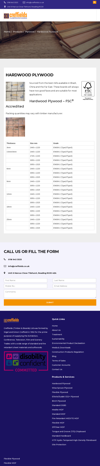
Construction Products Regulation (68, 352)
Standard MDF (58, 414)
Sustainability (58, 339)
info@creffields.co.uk (35, 2)
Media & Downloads (61, 347)
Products (17, 32)
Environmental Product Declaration (68, 343)
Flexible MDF (58, 423)
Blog (54, 356)
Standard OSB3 (59, 405)
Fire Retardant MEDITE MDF (65, 418)
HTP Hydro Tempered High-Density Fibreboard (74, 440)
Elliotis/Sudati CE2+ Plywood (65, 396)
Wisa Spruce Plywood (62, 388)
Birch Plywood (59, 401)
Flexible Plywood (60, 392)
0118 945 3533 (12, 2)
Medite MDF (58, 410)
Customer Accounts (61, 365)
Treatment (57, 334)
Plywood (29, 32)
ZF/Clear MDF (58, 427)
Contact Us (57, 369)
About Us (56, 330)
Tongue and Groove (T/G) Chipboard (68, 431)
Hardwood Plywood (47, 32)
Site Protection (59, 444)
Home (7, 32)
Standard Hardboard (61, 436)
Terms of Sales (59, 361)
